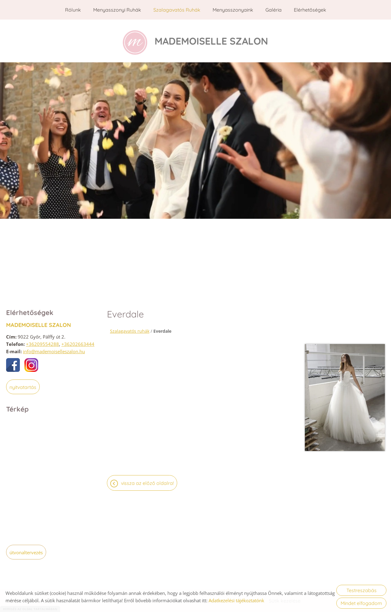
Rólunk (73, 10)
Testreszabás (361, 590)
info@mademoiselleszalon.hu (54, 348)
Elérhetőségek (310, 10)
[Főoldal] (135, 39)
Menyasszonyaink (233, 10)
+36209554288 (42, 341)
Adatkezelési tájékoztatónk (236, 600)
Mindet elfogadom (361, 603)
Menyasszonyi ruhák (117, 10)
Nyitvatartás (22, 384)
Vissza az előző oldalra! (147, 480)
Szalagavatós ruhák (176, 10)
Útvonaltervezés (26, 549)
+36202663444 (77, 341)
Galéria (273, 10)
